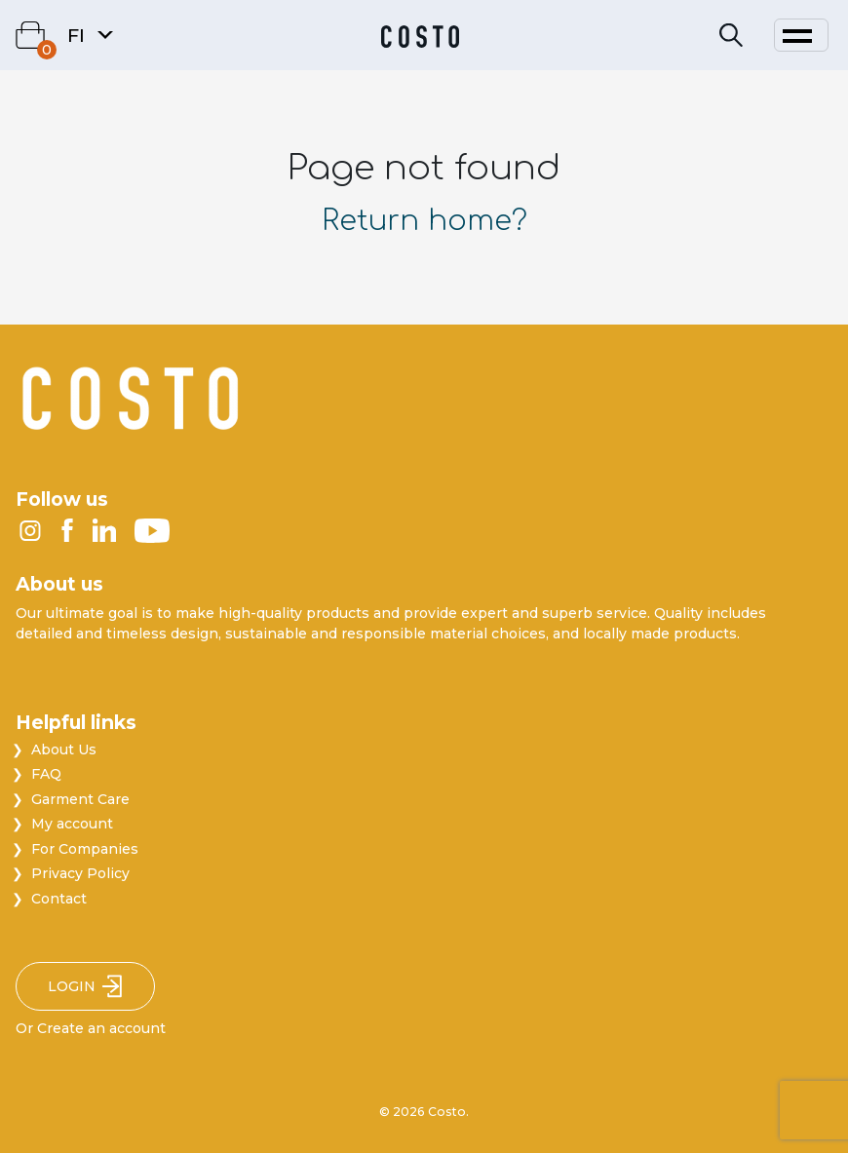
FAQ (46, 774)
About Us (63, 749)
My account (72, 823)
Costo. (448, 1111)
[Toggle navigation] (801, 35)
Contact (59, 898)
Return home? (424, 221)
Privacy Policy (80, 873)
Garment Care (80, 799)
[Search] (731, 35)
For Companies (84, 849)
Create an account (101, 1028)
